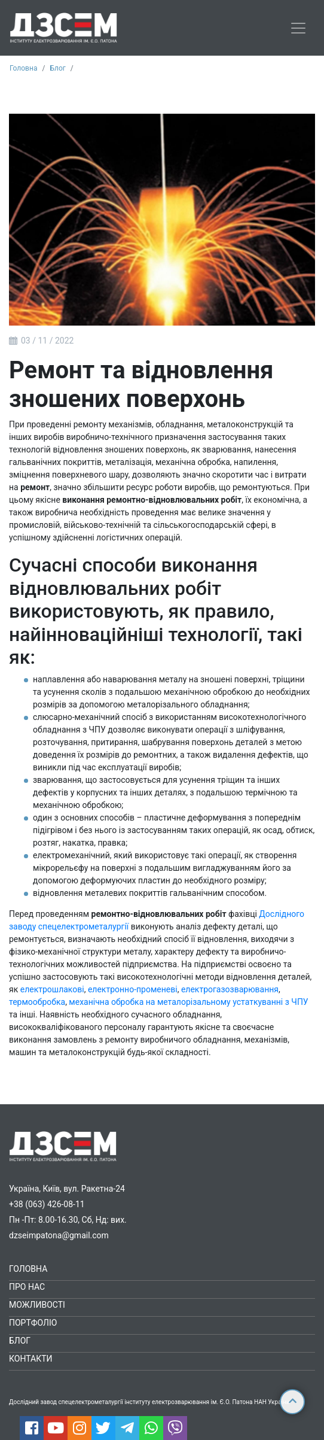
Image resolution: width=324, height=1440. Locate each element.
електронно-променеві (133, 989)
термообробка (37, 1002)
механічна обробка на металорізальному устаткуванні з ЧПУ (188, 1002)
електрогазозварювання (230, 989)
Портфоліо (33, 1322)
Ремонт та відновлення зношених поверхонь (141, 384)
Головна (23, 68)
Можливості (37, 1305)
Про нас (27, 1287)
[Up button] (292, 1401)
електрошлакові (52, 989)
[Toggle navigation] (298, 28)
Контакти (31, 1358)
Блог (57, 68)
